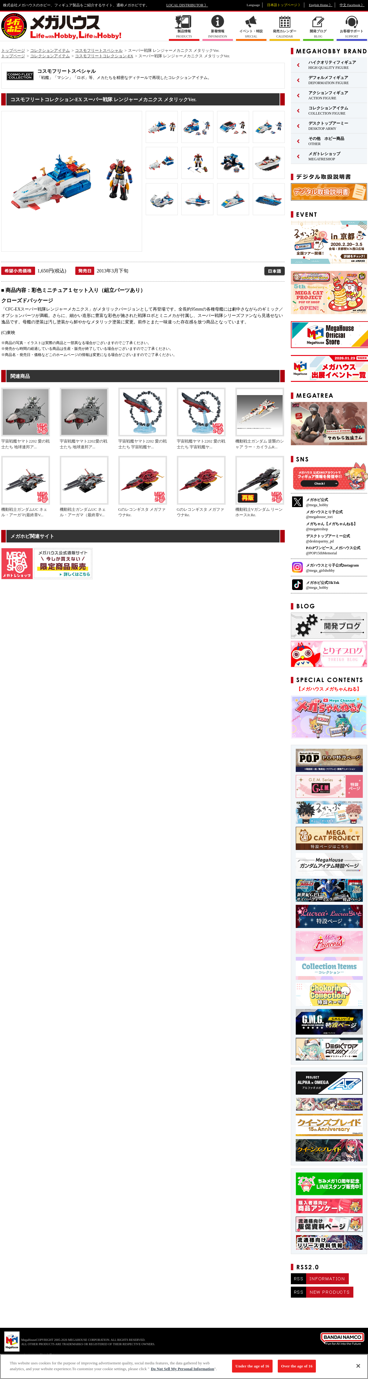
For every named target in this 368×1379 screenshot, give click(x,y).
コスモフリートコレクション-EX (104, 56)
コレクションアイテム (50, 50)
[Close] (358, 1366)
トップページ (13, 50)
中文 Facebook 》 (352, 5)
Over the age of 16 (297, 1366)
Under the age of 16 (252, 1366)
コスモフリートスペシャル (99, 50)
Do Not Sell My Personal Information (182, 1369)
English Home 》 (320, 5)
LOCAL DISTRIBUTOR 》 (187, 5)
